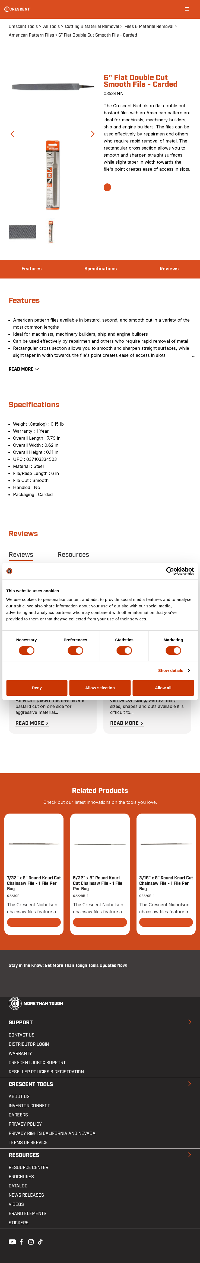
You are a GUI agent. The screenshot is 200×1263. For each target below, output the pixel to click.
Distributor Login (29, 1044)
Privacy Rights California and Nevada (52, 1133)
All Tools (51, 26)
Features (31, 269)
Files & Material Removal (149, 26)
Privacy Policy (25, 1124)
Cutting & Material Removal (92, 26)
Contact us (21, 1035)
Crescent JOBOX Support (37, 1063)
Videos (16, 1204)
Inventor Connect (29, 1106)
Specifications (100, 269)
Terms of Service (28, 1143)
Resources (73, 555)
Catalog (18, 1186)
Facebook (20, 1241)
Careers (18, 1115)
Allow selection (100, 687)
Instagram (30, 1241)
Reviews (169, 269)
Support (21, 1022)
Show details (170, 670)
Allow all (163, 687)
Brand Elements (27, 1214)
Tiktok (40, 1241)
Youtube (11, 1241)
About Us (19, 1096)
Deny (37, 687)
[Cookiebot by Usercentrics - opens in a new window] (170, 571)
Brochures (21, 1177)
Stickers (18, 1223)
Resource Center (28, 1167)
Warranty (20, 1053)
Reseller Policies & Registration (46, 1072)
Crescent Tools (23, 26)
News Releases (26, 1195)
